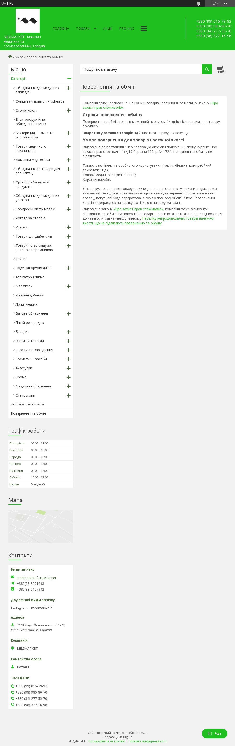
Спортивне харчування (34, 349)
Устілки (22, 227)
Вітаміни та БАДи (30, 340)
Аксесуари (24, 368)
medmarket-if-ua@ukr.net (36, 578)
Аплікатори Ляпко (30, 277)
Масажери (24, 286)
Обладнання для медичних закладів (37, 89)
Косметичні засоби (31, 359)
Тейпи (20, 258)
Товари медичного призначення (31, 148)
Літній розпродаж (30, 322)
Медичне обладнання (33, 386)
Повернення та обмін (28, 413)
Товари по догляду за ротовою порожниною (34, 247)
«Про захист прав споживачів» (138, 209)
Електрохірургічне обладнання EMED (31, 121)
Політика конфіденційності (148, 741)
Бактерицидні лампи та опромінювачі (34, 135)
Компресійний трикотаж (35, 209)
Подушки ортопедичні (33, 268)
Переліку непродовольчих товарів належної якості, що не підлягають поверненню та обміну (148, 220)
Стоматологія (27, 110)
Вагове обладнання (32, 313)
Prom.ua (141, 733)
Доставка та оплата (27, 404)
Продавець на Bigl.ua (117, 737)
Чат (215, 733)
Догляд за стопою (30, 218)
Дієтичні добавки (29, 295)
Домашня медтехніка (33, 159)
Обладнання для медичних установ (37, 197)
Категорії (18, 78)
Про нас (126, 28)
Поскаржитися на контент (106, 741)
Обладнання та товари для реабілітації (38, 170)
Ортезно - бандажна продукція (32, 184)
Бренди (21, 331)
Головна (61, 28)
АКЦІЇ (107, 28)
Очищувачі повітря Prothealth (40, 101)
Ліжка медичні (27, 304)
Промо (21, 377)
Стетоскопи (25, 395)
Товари (83, 28)
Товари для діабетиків (34, 236)
